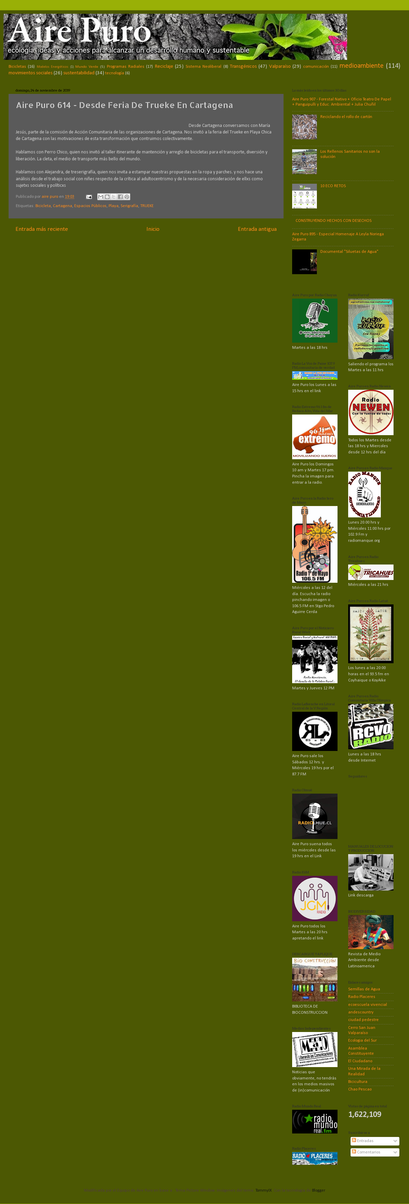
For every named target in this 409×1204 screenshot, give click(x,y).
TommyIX (263, 1191)
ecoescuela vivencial (367, 1005)
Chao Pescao (360, 1089)
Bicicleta (43, 206)
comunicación (316, 67)
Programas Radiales (125, 67)
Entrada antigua (257, 229)
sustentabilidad (79, 73)
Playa (114, 206)
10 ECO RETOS (333, 186)
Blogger (318, 1191)
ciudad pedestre (363, 1020)
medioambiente (362, 66)
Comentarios (366, 1152)
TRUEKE (147, 206)
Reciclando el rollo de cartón (346, 117)
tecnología (114, 73)
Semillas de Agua (364, 989)
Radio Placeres (361, 997)
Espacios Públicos (90, 206)
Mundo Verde (86, 67)
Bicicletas (17, 67)
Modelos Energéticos (52, 67)
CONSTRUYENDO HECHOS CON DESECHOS (334, 221)
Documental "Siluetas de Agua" (349, 252)
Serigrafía (129, 206)
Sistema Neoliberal (203, 67)
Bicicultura (357, 1082)
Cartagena (62, 206)
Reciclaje (164, 66)
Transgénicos (243, 66)
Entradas (363, 1141)
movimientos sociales (31, 73)
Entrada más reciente (41, 229)
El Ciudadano (360, 1061)
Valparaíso (280, 66)
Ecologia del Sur (362, 1041)
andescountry (361, 1012)
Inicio (152, 229)
